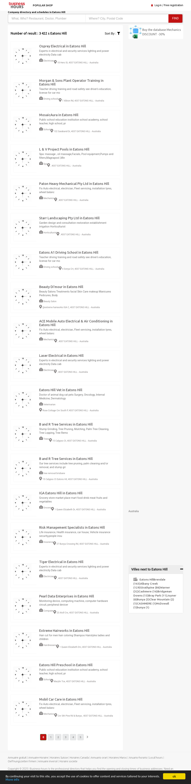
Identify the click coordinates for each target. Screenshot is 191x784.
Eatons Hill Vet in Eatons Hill (60, 390)
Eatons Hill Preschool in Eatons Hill (66, 665)
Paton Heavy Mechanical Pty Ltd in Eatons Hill (74, 183)
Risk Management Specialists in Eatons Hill (72, 527)
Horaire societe (68, 761)
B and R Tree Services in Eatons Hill (66, 424)
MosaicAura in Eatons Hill (58, 115)
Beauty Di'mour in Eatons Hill (61, 287)
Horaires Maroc (118, 757)
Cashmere (148, 591)
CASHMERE (146, 603)
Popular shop (43, 5)
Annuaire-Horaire (38, 757)
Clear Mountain (161, 599)
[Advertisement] (156, 536)
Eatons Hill (143, 579)
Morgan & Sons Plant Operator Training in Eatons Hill (71, 82)
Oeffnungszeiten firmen (22, 761)
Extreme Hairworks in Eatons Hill (64, 630)
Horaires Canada (79, 757)
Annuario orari (99, 757)
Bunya (143, 599)
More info (12, 779)
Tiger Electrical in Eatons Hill (61, 562)
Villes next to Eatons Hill (149, 569)
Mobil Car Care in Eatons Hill (60, 699)
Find (175, 18)
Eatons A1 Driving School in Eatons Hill (68, 252)
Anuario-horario (138, 757)
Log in (158, 5)
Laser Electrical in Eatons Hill (61, 355)
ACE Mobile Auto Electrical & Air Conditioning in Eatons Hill (76, 323)
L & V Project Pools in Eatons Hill (64, 149)
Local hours (156, 757)
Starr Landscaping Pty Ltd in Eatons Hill (69, 218)
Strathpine (150, 587)
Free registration (173, 5)
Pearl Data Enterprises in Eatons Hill (66, 596)
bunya (143, 607)
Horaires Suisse (59, 757)
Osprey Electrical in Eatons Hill (62, 46)
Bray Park (157, 595)
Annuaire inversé (48, 761)
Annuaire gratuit (17, 757)
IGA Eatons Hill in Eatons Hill (60, 493)
